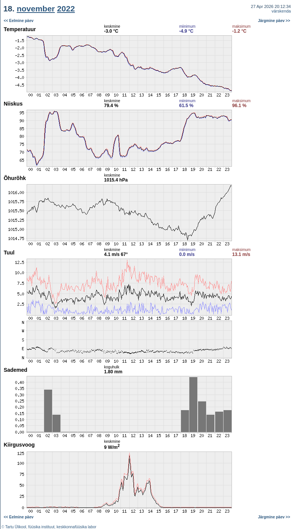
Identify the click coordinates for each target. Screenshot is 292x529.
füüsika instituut (41, 527)
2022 (66, 8)
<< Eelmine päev (18, 21)
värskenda (281, 11)
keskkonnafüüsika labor (77, 527)
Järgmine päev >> (274, 21)
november (36, 8)
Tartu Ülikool (15, 527)
